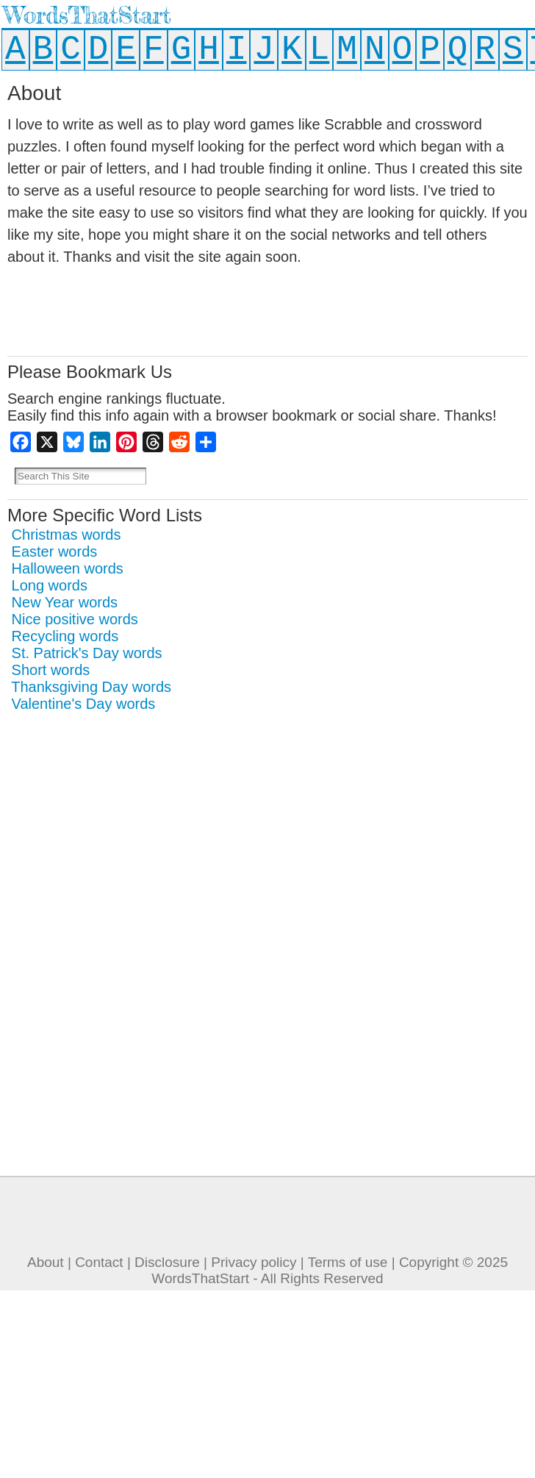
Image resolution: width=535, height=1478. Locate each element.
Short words (51, 670)
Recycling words (65, 636)
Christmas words (66, 534)
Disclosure (167, 1262)
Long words (49, 585)
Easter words (55, 551)
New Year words (65, 602)
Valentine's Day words (84, 704)
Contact (99, 1262)
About (45, 1262)
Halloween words (67, 568)
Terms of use (348, 1262)
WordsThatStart (87, 15)
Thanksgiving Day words (91, 687)
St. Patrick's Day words (87, 653)
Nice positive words (75, 619)
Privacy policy (253, 1262)
